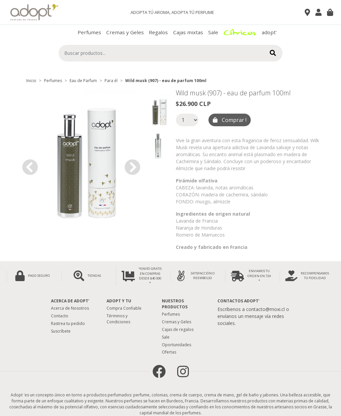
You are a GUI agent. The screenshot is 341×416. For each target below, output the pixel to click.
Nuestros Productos (174, 304)
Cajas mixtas (188, 32)
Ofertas (169, 352)
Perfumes (89, 32)
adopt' (269, 32)
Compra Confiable (124, 308)
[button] (30, 167)
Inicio (31, 80)
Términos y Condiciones (118, 319)
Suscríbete (61, 331)
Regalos (158, 32)
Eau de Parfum (83, 80)
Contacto (59, 316)
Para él (111, 80)
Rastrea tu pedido (68, 323)
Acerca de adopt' (70, 301)
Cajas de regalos (177, 329)
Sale (213, 32)
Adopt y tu (119, 301)
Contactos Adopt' (238, 301)
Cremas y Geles (125, 32)
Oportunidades (176, 345)
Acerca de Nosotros (70, 308)
